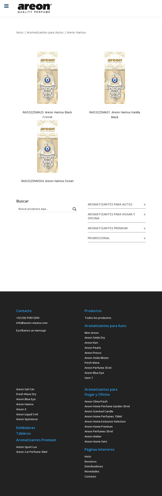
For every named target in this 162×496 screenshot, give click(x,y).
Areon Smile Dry (95, 337)
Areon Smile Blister (97, 358)
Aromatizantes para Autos (45, 32)
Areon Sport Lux (26, 447)
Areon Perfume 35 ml (98, 368)
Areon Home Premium (99, 426)
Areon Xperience (27, 419)
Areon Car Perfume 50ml (31, 452)
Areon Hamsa (24, 404)
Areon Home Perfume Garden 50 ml (107, 406)
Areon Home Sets (96, 441)
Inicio (19, 32)
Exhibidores (25, 427)
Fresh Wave (92, 363)
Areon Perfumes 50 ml (99, 431)
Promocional (98, 238)
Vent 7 (89, 378)
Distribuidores (94, 466)
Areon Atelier (93, 436)
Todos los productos (98, 318)
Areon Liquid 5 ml (27, 414)
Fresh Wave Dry (26, 394)
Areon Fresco (93, 353)
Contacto (90, 476)
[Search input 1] (44, 209)
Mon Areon (92, 333)
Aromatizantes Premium (108, 228)
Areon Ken (91, 343)
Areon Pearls (93, 348)
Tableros (23, 433)
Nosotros (91, 461)
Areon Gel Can (25, 389)
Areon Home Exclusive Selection (105, 421)
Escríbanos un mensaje (31, 330)
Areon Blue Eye (94, 373)
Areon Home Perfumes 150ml (103, 416)
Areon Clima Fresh (96, 401)
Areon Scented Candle (99, 411)
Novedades (92, 471)
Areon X (21, 409)
